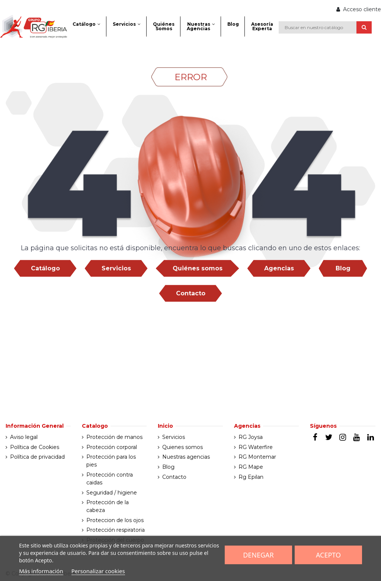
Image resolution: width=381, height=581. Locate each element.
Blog (343, 268)
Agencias (279, 268)
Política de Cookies (34, 447)
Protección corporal (111, 447)
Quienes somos (182, 447)
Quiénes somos (197, 268)
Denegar (258, 554)
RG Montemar (257, 456)
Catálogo (45, 268)
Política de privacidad (37, 456)
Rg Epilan (250, 477)
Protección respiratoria (115, 530)
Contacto (190, 293)
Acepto (328, 554)
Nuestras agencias (186, 456)
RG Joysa (250, 437)
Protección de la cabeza (107, 506)
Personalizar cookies (98, 571)
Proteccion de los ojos (115, 520)
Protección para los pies (111, 460)
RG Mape (250, 467)
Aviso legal (24, 437)
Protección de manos (114, 437)
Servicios (116, 268)
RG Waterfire (255, 447)
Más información (41, 571)
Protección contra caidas (109, 478)
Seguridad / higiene (111, 492)
